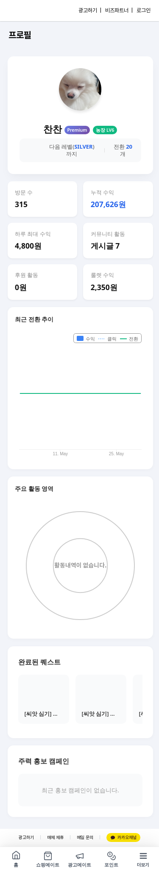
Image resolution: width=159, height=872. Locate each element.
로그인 (144, 10)
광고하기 (26, 837)
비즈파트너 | (119, 10)
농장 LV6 (105, 130)
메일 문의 (85, 837)
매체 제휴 (55, 837)
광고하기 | (89, 10)
